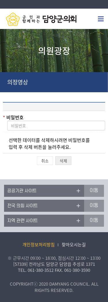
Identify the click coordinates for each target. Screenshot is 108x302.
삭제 (63, 160)
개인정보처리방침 (38, 244)
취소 (45, 160)
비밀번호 (13, 117)
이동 (94, 190)
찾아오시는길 (74, 244)
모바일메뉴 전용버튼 (101, 19)
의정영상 (17, 82)
